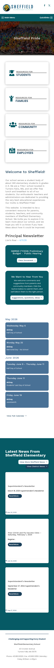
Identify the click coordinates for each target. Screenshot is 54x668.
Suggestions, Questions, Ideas (26, 298)
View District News (36, 466)
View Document (25, 260)
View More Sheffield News (32, 462)
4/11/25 (23, 240)
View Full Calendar (15, 416)
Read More (14, 496)
